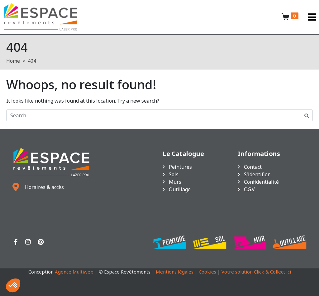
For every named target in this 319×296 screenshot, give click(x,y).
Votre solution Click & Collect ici (256, 272)
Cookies (207, 272)
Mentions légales (174, 272)
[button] (13, 285)
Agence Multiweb (74, 272)
